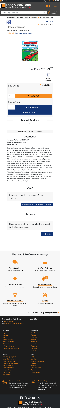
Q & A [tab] (31, 131)
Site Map (34, 365)
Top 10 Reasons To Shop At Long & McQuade (43, 313)
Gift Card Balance (8, 346)
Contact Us (4, 1)
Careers (33, 363)
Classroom (28, 17)
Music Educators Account (11, 348)
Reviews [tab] (39, 131)
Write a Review (27, 33)
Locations (34, 359)
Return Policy (7, 372)
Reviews (33, 370)
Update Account (8, 339)
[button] (45, 5)
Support (33, 344)
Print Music (19, 17)
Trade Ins (34, 342)
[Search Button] (45, 12)
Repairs (33, 339)
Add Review (46, 234)
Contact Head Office (37, 361)
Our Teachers (7, 374)
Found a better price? (45, 24)
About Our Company (9, 359)
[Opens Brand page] (8, 22)
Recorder (35, 17)
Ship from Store (30, 112)
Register (5, 335)
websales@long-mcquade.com (13, 323)
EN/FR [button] (56, 1)
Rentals (33, 335)
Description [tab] (22, 131)
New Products (35, 333)
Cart (4, 337)
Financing (34, 346)
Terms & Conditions (9, 368)
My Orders (6, 344)
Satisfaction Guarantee (10, 363)
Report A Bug (35, 372)
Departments (11, 17)
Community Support (9, 357)
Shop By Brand (36, 368)
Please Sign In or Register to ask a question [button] (36, 204)
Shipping (34, 350)
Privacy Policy (7, 370)
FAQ (32, 357)
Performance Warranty (10, 361)
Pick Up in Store (33, 107)
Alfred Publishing (44, 17)
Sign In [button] (45, 1)
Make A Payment (8, 342)
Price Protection (8, 365)
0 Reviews (18, 33)
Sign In (5, 333)
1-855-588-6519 (8, 321)
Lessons (34, 337)
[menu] (55, 5)
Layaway (34, 348)
